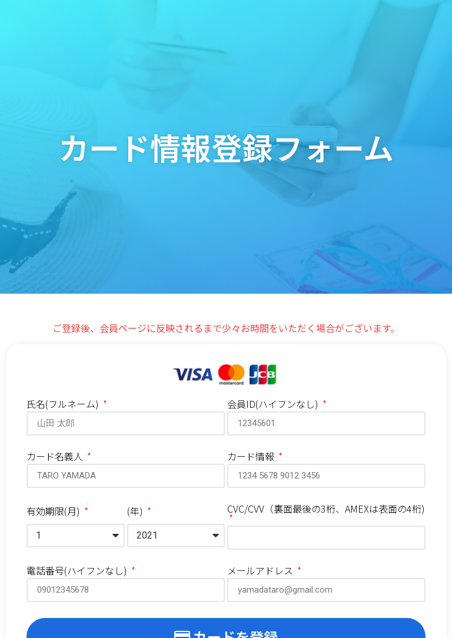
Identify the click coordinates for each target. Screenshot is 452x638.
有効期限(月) (54, 512)
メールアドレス (261, 571)
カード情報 (252, 457)
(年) (136, 512)
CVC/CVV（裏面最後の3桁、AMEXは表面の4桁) (326, 510)
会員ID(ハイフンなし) (274, 405)
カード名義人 (55, 457)
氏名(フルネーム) (63, 405)
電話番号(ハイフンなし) (77, 571)
